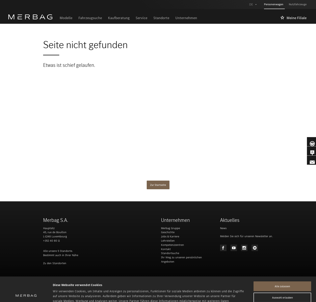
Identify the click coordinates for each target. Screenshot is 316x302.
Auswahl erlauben (282, 273)
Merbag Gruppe (170, 228)
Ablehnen (282, 284)
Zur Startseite (158, 185)
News (223, 228)
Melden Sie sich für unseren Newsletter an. (246, 236)
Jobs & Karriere (170, 236)
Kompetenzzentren (172, 245)
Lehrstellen (168, 241)
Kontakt (166, 249)
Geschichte (168, 232)
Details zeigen (212, 294)
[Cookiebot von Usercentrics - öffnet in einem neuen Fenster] (26, 294)
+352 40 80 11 (51, 241)
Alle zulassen (282, 261)
